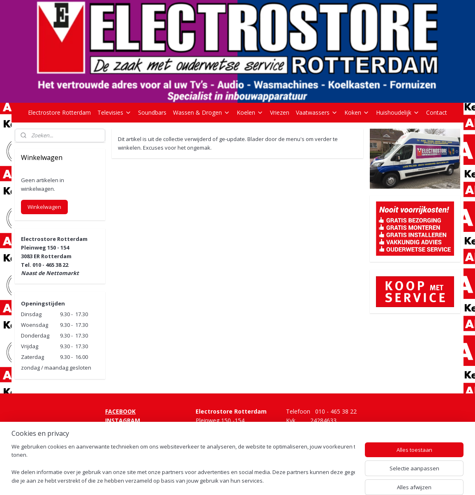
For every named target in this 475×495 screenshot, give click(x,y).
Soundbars (152, 112)
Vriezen (279, 112)
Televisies (114, 112)
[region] (183, 464)
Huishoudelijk (398, 112)
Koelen (250, 112)
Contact (436, 112)
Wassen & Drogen (201, 112)
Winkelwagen (44, 206)
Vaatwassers (317, 112)
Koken (356, 112)
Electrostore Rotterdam (59, 112)
